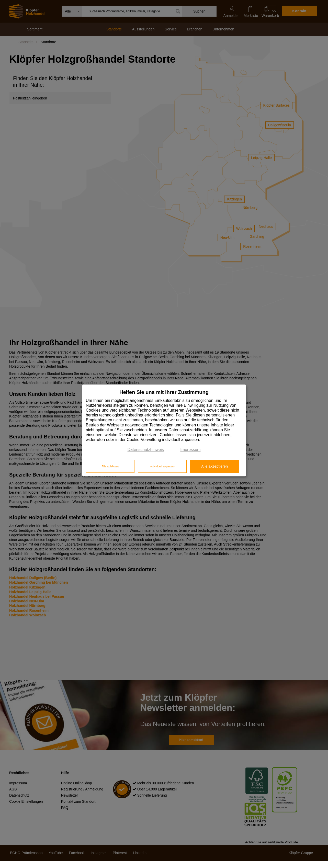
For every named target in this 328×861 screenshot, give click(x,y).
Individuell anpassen (162, 466)
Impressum (190, 450)
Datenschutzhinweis (146, 450)
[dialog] (164, 430)
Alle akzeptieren (214, 466)
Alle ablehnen (110, 466)
